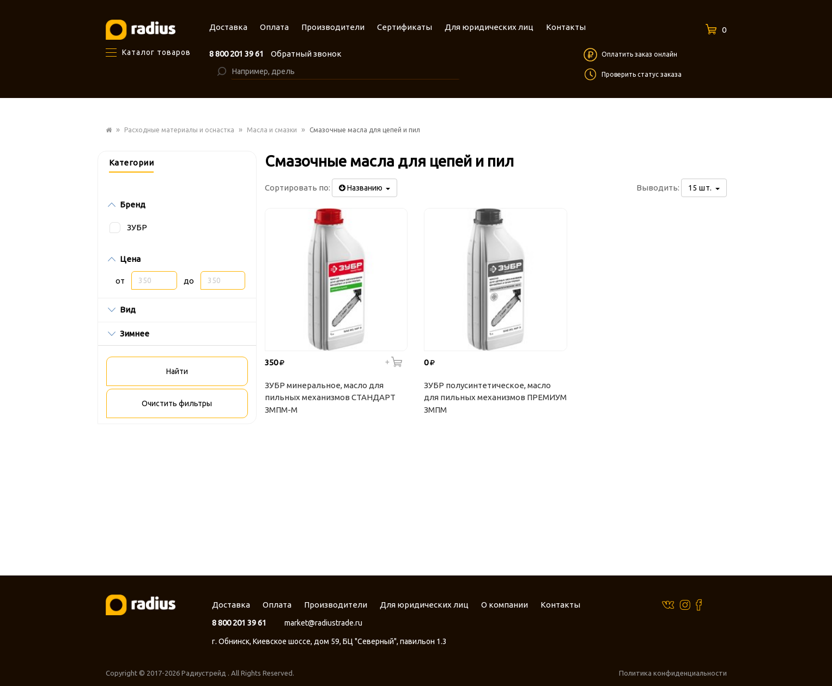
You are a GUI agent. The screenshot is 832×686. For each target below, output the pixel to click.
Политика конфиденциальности (673, 673)
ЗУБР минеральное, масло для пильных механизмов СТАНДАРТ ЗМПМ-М (330, 397)
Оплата (277, 604)
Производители (335, 604)
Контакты (560, 604)
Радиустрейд (204, 673)
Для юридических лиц (424, 604)
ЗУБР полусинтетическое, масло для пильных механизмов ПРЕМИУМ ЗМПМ (495, 397)
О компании (504, 604)
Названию (364, 187)
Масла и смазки (272, 129)
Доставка (231, 604)
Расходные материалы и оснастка (179, 129)
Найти (177, 371)
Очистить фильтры (177, 403)
